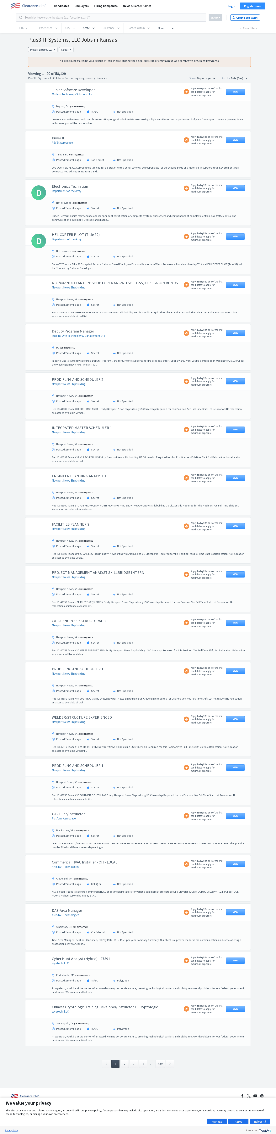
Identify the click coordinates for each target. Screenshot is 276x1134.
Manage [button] (217, 1121)
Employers (82, 6)
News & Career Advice (137, 6)
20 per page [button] (206, 78)
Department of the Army (66, 191)
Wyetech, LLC (60, 963)
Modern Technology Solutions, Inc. (72, 94)
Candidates (61, 6)
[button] (89, 28)
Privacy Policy (11, 1130)
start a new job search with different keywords (188, 61)
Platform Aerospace (64, 818)
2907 (160, 1064)
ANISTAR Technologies (65, 867)
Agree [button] (238, 1121)
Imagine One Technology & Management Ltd (78, 336)
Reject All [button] (260, 1121)
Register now (252, 6)
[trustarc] (264, 1130)
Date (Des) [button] (239, 78)
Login (231, 6)
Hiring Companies (106, 6)
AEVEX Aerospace (62, 142)
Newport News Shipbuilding (68, 287)
